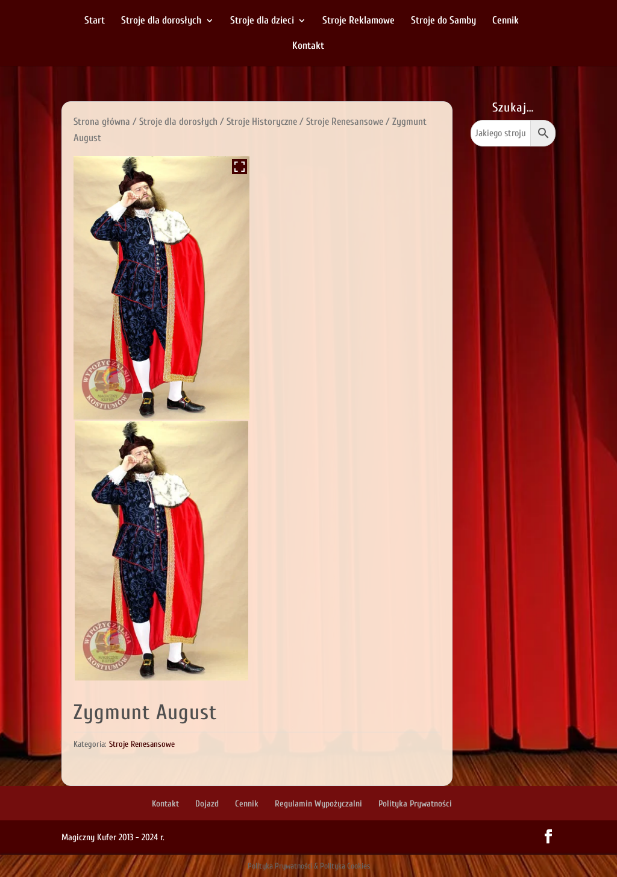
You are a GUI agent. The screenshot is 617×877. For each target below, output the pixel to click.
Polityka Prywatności (415, 804)
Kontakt (308, 46)
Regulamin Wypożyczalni (318, 804)
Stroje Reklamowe (358, 21)
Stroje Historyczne (262, 121)
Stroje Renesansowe (344, 121)
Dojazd (207, 804)
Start (94, 21)
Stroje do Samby (443, 21)
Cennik (505, 21)
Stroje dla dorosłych (161, 21)
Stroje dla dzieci (262, 21)
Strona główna (102, 121)
